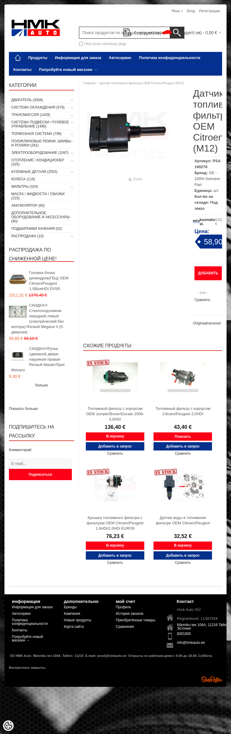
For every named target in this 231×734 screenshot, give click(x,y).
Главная (89, 83)
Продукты (38, 57)
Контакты (22, 69)
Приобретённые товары (135, 620)
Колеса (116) (23, 179)
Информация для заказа (78, 57)
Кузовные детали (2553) (34, 172)
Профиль (123, 607)
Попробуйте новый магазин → (68, 69)
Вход (191, 11)
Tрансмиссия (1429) (30, 115)
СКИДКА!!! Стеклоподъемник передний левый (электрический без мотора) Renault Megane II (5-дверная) (37, 318)
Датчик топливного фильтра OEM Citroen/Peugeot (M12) (141, 83)
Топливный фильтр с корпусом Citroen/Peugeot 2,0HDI (182, 411)
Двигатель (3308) (27, 100)
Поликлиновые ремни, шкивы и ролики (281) (41, 143)
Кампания (72, 613)
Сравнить (202, 300)
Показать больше (23, 409)
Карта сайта (74, 626)
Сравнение (125, 626)
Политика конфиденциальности (169, 57)
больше (41, 385)
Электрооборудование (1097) (40, 153)
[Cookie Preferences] (8, 725)
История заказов (129, 613)
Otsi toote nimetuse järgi (105, 44)
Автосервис (120, 57)
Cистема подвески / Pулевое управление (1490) (40, 124)
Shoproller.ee (211, 679)
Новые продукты (77, 620)
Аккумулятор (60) (28, 205)
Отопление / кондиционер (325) (37, 162)
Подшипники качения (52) (36, 229)
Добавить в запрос (208, 275)
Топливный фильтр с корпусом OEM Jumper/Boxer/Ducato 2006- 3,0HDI (115, 413)
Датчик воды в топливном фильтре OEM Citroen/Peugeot (183, 520)
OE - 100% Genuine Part (207, 179)
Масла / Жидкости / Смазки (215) (37, 196)
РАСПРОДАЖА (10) (27, 236)
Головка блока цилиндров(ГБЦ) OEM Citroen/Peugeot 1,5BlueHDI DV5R (49, 280)
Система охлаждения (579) (37, 107)
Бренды (70, 607)
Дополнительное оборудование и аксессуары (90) (40, 217)
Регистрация (209, 11)
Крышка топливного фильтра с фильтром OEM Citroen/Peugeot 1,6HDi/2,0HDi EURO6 (115, 523)
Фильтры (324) (24, 186)
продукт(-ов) (142, 33)
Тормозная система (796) (36, 134)
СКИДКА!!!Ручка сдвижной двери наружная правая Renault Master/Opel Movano (37, 359)
